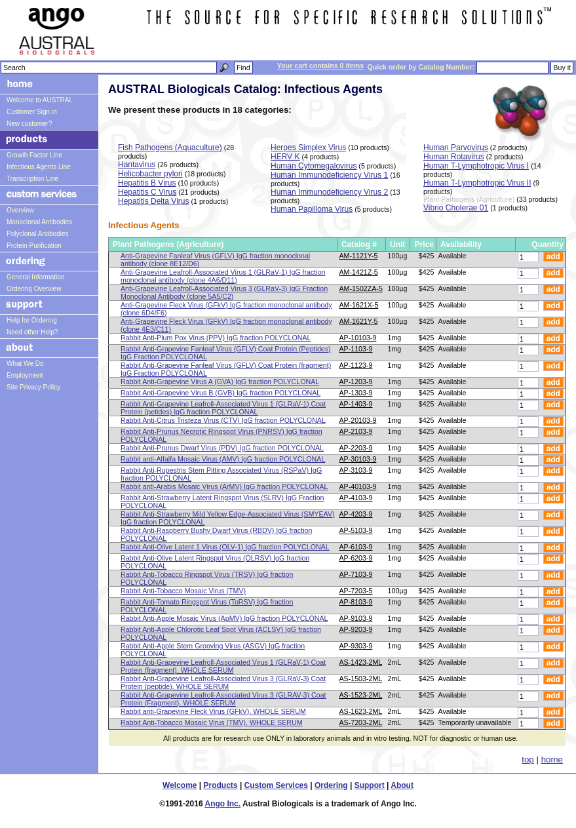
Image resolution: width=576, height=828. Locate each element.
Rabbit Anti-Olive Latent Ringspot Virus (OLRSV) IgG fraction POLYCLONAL (215, 562)
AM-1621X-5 (359, 305)
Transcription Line (32, 178)
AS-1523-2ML (361, 695)
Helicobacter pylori (150, 173)
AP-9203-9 (356, 629)
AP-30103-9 (358, 459)
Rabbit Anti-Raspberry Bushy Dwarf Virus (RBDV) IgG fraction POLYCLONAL (216, 534)
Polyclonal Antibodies (38, 233)
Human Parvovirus (455, 147)
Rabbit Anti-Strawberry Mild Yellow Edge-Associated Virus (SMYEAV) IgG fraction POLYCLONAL (228, 518)
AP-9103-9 (356, 618)
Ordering (331, 785)
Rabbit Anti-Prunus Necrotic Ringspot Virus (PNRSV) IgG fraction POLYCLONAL (221, 435)
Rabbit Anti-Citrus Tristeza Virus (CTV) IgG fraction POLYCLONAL (223, 420)
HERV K (285, 156)
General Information (35, 277)
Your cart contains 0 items (320, 65)
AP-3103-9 (356, 470)
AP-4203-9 (356, 514)
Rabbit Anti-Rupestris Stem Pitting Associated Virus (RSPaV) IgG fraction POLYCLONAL (221, 474)
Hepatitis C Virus (147, 192)
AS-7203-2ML (361, 722)
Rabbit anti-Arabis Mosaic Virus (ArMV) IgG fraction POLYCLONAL (224, 486)
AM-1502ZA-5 (361, 288)
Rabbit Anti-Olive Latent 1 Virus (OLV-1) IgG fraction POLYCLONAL (225, 547)
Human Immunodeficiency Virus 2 (329, 192)
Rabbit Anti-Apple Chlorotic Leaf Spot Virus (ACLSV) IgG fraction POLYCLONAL (221, 633)
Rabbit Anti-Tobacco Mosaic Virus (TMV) (183, 591)
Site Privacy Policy (33, 387)
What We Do (25, 363)
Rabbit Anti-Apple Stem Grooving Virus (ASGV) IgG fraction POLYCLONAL (213, 650)
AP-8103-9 (356, 602)
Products (221, 785)
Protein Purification (34, 245)
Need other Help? (32, 332)
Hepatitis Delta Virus (153, 201)
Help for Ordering (32, 320)
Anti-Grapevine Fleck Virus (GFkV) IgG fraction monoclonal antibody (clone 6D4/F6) (226, 309)
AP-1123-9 (356, 365)
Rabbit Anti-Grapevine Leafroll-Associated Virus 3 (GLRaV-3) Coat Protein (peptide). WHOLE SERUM (223, 682)
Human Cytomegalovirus (313, 165)
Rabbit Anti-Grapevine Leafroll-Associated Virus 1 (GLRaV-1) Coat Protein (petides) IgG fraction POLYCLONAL (223, 408)
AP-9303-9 (356, 646)
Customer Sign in (32, 111)
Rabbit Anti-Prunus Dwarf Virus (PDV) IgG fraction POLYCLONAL (222, 448)
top (528, 759)
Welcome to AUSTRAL (40, 100)
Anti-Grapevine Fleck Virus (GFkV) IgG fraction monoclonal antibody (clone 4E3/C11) (226, 325)
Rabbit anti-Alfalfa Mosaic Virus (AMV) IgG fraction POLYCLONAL (223, 459)
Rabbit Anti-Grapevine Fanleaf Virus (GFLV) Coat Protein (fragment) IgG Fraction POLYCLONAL (226, 369)
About (402, 785)
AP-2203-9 (356, 448)
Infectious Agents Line (39, 166)
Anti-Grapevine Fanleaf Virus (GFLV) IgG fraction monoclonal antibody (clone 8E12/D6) (215, 259)
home (552, 759)
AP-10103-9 (358, 338)
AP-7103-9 (356, 574)
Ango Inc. (222, 803)
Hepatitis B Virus (147, 182)
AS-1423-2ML (361, 662)
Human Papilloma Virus (312, 209)
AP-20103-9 (358, 420)
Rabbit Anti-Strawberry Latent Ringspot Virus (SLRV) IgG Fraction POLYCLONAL (222, 501)
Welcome (180, 785)
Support (370, 785)
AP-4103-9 (356, 498)
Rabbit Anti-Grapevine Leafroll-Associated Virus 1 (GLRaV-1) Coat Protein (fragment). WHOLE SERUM (223, 666)
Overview (20, 210)
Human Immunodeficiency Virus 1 (329, 175)
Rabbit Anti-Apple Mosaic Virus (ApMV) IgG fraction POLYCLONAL (224, 618)
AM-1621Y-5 (358, 321)
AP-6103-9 (356, 547)
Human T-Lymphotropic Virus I (476, 165)
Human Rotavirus (453, 156)
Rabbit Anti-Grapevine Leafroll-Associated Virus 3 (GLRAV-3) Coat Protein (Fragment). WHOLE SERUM (223, 699)
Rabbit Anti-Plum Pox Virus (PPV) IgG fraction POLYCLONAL (216, 338)
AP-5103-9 (356, 530)
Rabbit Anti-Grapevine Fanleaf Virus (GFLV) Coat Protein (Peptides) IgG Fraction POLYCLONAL (226, 353)
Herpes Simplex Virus (308, 147)
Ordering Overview (34, 288)
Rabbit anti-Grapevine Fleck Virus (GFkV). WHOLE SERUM (213, 711)
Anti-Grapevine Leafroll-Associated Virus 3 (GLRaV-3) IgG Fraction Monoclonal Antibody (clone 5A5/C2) (224, 292)
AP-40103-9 (358, 486)
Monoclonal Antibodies (39, 222)
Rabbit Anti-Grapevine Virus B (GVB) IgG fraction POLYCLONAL (220, 393)
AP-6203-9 (356, 558)
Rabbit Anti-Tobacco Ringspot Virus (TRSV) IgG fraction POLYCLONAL (207, 578)
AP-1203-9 (356, 381)
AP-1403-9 (356, 404)
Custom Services (276, 785)
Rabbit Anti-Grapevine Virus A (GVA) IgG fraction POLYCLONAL (220, 381)
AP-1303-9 (356, 393)
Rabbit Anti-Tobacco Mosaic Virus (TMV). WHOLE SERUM (212, 722)
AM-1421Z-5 (358, 272)
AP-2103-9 (356, 431)
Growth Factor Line (34, 155)
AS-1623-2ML (361, 711)
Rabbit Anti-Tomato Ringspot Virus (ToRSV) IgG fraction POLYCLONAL (207, 606)
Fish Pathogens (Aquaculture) (170, 147)
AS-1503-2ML (361, 678)
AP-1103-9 (356, 349)
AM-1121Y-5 (358, 256)
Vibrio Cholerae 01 (455, 207)
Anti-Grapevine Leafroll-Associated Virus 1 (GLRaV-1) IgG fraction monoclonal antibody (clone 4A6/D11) (223, 276)
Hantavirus (136, 164)
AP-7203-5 (356, 591)
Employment (25, 375)
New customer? (29, 123)
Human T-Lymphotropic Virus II (477, 182)
